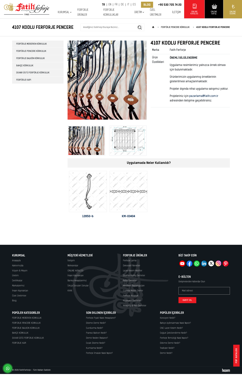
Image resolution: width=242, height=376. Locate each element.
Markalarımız (18, 285)
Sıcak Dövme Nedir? (95, 343)
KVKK (70, 291)
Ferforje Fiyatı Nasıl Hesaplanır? (101, 318)
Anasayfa (16, 260)
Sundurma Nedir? (94, 328)
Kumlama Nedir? (94, 348)
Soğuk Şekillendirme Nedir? (173, 333)
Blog (147, 4)
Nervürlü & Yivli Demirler (134, 306)
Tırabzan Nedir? (167, 348)
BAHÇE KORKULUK (24, 66)
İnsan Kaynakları (20, 291)
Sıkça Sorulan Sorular (78, 285)
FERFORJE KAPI (23, 80)
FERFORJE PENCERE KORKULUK (31, 51)
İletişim (176, 12)
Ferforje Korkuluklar (110, 12)
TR (103, 4)
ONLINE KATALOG (75, 271)
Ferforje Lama (129, 260)
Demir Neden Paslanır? (97, 338)
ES (134, 4)
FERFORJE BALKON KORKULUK (30, 58)
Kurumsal (63, 12)
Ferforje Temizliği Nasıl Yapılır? (174, 338)
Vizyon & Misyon (19, 271)
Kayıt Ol (187, 300)
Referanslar (73, 265)
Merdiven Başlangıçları (134, 285)
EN (110, 4)
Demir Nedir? (166, 353)
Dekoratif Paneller (131, 265)
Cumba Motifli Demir (133, 291)
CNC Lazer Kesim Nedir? (171, 328)
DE (122, 4)
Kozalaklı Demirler (132, 300)
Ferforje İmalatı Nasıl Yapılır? (99, 353)
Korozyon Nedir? (167, 318)
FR (116, 4)
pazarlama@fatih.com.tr (203, 96)
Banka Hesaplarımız (77, 280)
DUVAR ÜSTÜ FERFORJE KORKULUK (33, 73)
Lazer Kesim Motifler (132, 271)
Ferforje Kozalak (130, 296)
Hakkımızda (17, 265)
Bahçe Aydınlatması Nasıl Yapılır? (175, 323)
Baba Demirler (130, 280)
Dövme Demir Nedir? (96, 323)
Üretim (138, 12)
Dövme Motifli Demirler (134, 275)
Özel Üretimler (155, 12)
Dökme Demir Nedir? (170, 343)
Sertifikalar (17, 280)
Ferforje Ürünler (82, 12)
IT (128, 4)
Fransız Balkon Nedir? (96, 333)
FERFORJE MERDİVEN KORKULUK (31, 44)
